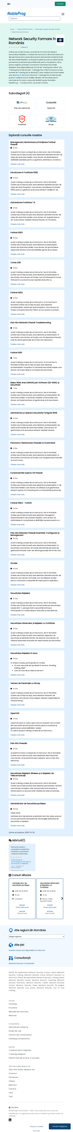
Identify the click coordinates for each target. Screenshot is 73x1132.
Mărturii (13, 1085)
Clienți (12, 1081)
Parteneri (13, 1077)
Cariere (12, 1089)
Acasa (12, 29)
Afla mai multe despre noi (22, 1069)
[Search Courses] (34, 19)
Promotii (13, 1008)
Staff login (36, 1131)
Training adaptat (17, 1054)
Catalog (13, 1004)
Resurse (13, 1015)
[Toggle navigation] (63, 14)
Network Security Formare (20, 32)
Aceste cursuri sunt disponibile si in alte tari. (27, 950)
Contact (60, 4)
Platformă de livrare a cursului (24, 1058)
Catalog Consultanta (19, 1038)
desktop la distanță (20, 75)
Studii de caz (15, 1031)
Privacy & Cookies (36, 1126)
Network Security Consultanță (21, 963)
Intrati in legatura (59, 1126)
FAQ (11, 1092)
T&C (11, 1096)
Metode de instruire (18, 1011)
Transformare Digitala (20, 1050)
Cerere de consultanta (20, 1035)
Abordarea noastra (18, 1027)
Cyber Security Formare (25, 29)
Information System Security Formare (47, 29)
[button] (61, 898)
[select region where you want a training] (36, 937)
